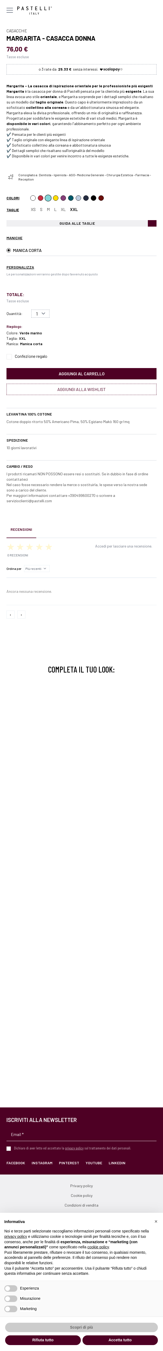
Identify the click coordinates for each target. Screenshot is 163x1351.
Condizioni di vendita (81, 1205)
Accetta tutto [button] (120, 1340)
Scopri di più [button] (81, 1327)
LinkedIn (117, 1163)
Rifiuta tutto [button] (43, 1340)
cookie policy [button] (98, 1247)
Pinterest (69, 1163)
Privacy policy (81, 1185)
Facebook (15, 1163)
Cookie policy (81, 1195)
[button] (156, 1221)
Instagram (42, 1163)
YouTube (94, 1163)
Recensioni (21, 529)
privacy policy (74, 1148)
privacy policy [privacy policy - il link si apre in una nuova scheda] (15, 1236)
